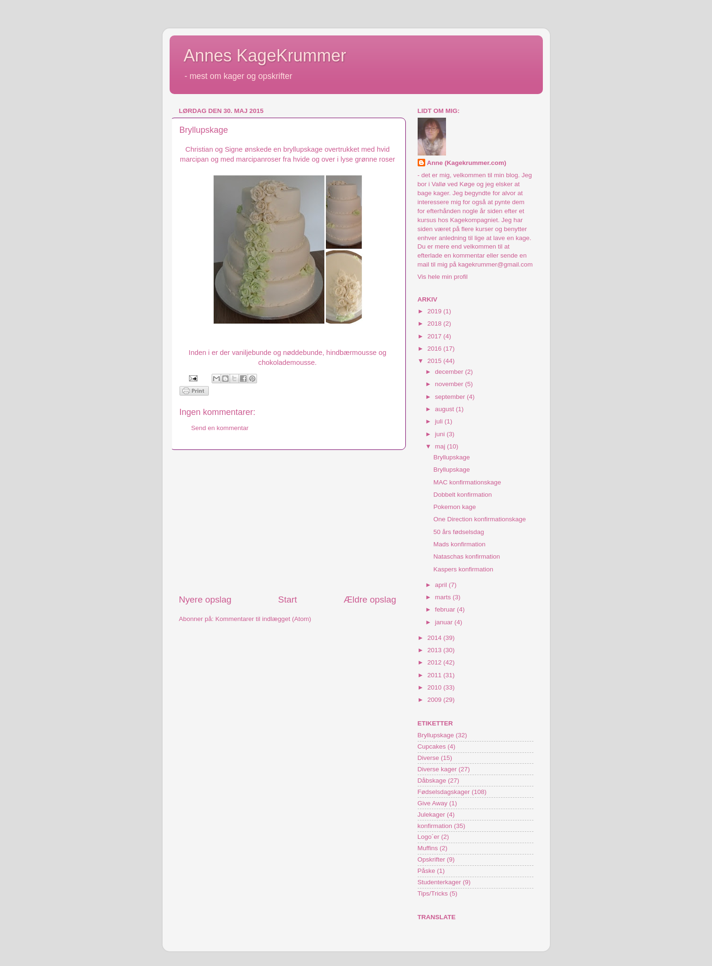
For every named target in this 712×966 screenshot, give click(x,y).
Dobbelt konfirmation (462, 494)
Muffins (428, 848)
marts (444, 597)
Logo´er (429, 836)
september (451, 396)
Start (287, 599)
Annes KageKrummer (265, 55)
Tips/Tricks (433, 893)
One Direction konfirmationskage (479, 519)
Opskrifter (432, 859)
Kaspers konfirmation (463, 569)
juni (441, 434)
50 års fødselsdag (458, 531)
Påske (427, 870)
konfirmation (435, 825)
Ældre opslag (369, 599)
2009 (435, 699)
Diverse (428, 757)
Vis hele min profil (443, 276)
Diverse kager (437, 769)
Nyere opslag (205, 599)
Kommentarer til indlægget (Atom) (263, 618)
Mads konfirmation (459, 544)
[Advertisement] (288, 522)
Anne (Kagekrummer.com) (466, 162)
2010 (435, 687)
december (450, 371)
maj (441, 446)
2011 (435, 675)
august (445, 409)
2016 (435, 348)
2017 (435, 336)
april (442, 584)
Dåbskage (432, 780)
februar (446, 609)
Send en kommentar (220, 427)
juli (440, 421)
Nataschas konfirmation (466, 556)
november (450, 384)
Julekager (432, 814)
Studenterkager (439, 882)
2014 (435, 637)
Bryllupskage (451, 457)
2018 (435, 323)
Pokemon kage (454, 506)
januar (445, 622)
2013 (435, 650)
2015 (435, 360)
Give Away (433, 803)
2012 (435, 662)
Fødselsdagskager (444, 791)
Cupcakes (432, 746)
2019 (435, 311)
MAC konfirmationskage (467, 482)
